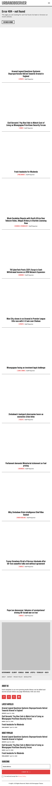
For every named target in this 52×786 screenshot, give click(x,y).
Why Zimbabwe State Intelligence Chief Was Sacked (26, 513)
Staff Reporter (29, 79)
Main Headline (21, 517)
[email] (26, 766)
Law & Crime (21, 370)
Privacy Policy (22, 776)
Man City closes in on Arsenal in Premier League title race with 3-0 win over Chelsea (26, 319)
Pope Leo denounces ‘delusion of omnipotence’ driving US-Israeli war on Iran (26, 611)
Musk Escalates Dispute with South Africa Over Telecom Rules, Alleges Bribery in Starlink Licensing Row (26, 220)
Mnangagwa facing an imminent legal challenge (26, 367)
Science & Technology (21, 226)
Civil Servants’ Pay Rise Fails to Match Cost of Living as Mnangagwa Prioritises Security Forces (26, 124)
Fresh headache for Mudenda (26, 171)
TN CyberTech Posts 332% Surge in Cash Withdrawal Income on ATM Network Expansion (26, 270)
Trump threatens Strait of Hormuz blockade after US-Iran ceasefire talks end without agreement (26, 562)
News (21, 128)
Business (21, 468)
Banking (21, 275)
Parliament (21, 174)
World (21, 566)
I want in (26, 772)
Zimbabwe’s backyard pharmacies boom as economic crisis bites (26, 415)
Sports (21, 79)
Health (21, 419)
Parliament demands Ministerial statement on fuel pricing (26, 464)
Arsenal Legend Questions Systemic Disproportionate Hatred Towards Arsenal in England (26, 73)
